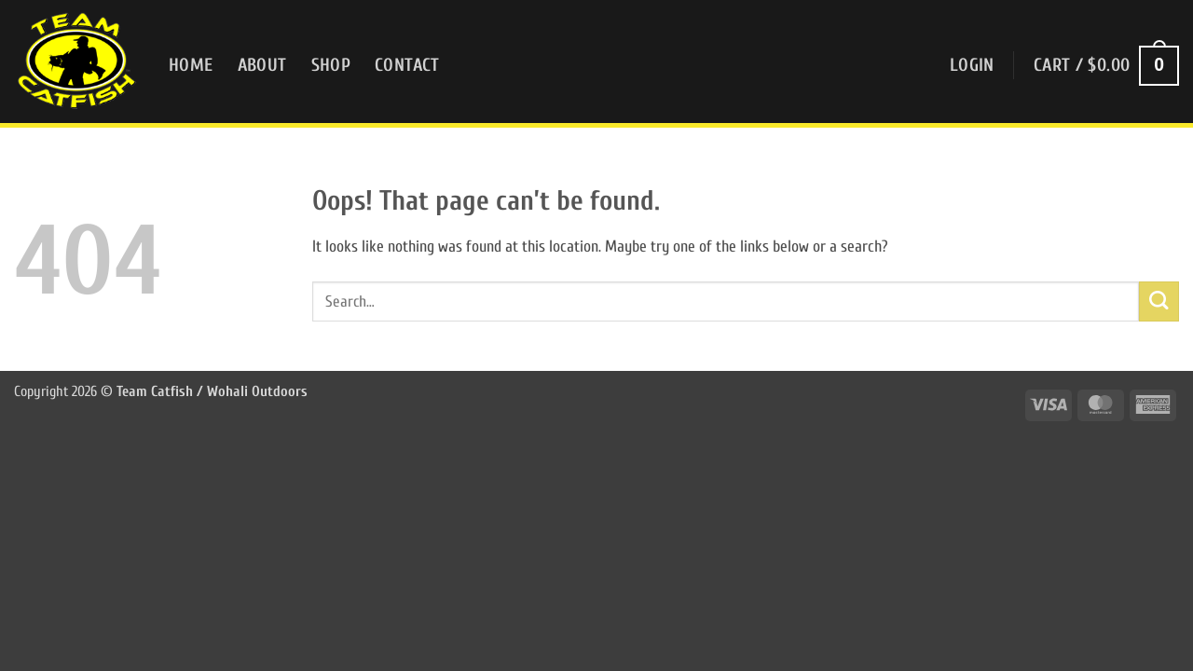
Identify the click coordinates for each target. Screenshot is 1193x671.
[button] (972, 65)
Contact (407, 65)
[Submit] (1159, 301)
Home (191, 65)
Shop (331, 65)
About (262, 65)
